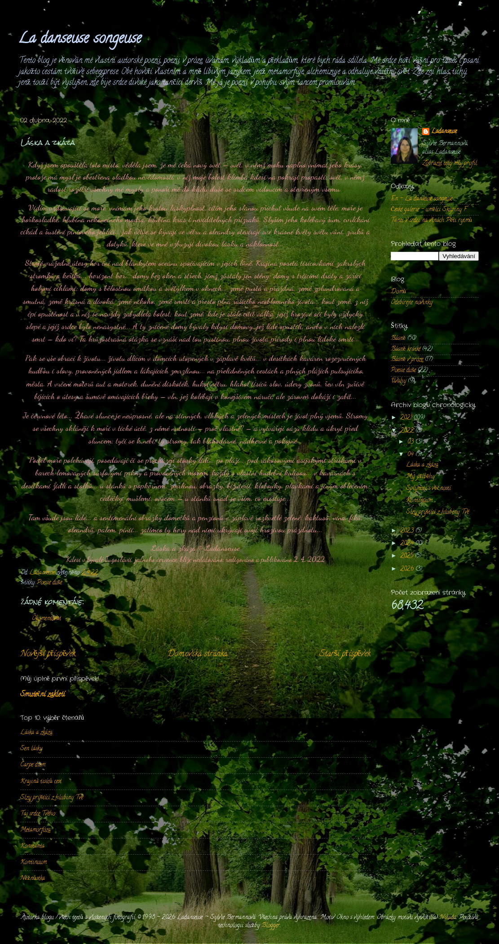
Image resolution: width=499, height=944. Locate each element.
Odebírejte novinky (412, 302)
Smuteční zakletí (42, 694)
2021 (407, 418)
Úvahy (398, 381)
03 (411, 442)
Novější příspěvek (47, 654)
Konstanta (32, 846)
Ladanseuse (444, 132)
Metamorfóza (35, 830)
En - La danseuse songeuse (421, 199)
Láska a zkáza (36, 733)
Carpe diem (32, 765)
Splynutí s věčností (428, 488)
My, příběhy (420, 477)
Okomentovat (46, 618)
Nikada (448, 917)
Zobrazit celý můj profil (449, 163)
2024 (407, 544)
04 (411, 455)
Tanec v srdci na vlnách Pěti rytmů (431, 220)
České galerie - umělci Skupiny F (429, 210)
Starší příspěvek (345, 654)
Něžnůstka (32, 878)
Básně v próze (407, 359)
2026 (407, 569)
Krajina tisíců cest (41, 781)
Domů (398, 292)
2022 (407, 431)
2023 (407, 531)
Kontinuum (33, 862)
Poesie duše (49, 583)
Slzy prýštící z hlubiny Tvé (51, 798)
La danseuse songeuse (79, 39)
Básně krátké (405, 349)
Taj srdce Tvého (37, 814)
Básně (398, 338)
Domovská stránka (197, 654)
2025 (407, 556)
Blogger (270, 926)
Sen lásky (31, 749)
